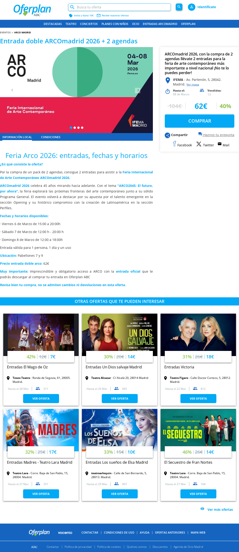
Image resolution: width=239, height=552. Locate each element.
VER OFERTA (40, 399)
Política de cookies (109, 547)
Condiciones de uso (119, 533)
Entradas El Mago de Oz (27, 367)
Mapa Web (198, 533)
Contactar (89, 533)
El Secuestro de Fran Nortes (188, 462)
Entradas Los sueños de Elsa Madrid (117, 462)
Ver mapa (192, 84)
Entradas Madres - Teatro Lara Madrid (39, 462)
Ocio (135, 24)
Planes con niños (115, 24)
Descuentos (160, 547)
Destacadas (53, 24)
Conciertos (89, 24)
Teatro (71, 24)
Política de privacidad (78, 547)
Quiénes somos (137, 547)
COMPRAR (199, 121)
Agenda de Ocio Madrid (188, 547)
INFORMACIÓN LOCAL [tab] (17, 137)
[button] (11, 90)
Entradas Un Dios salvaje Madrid (114, 367)
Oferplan (188, 24)
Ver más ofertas (220, 509)
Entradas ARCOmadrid (160, 24)
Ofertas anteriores (170, 533)
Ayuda (144, 533)
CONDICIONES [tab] (50, 137)
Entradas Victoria (179, 367)
